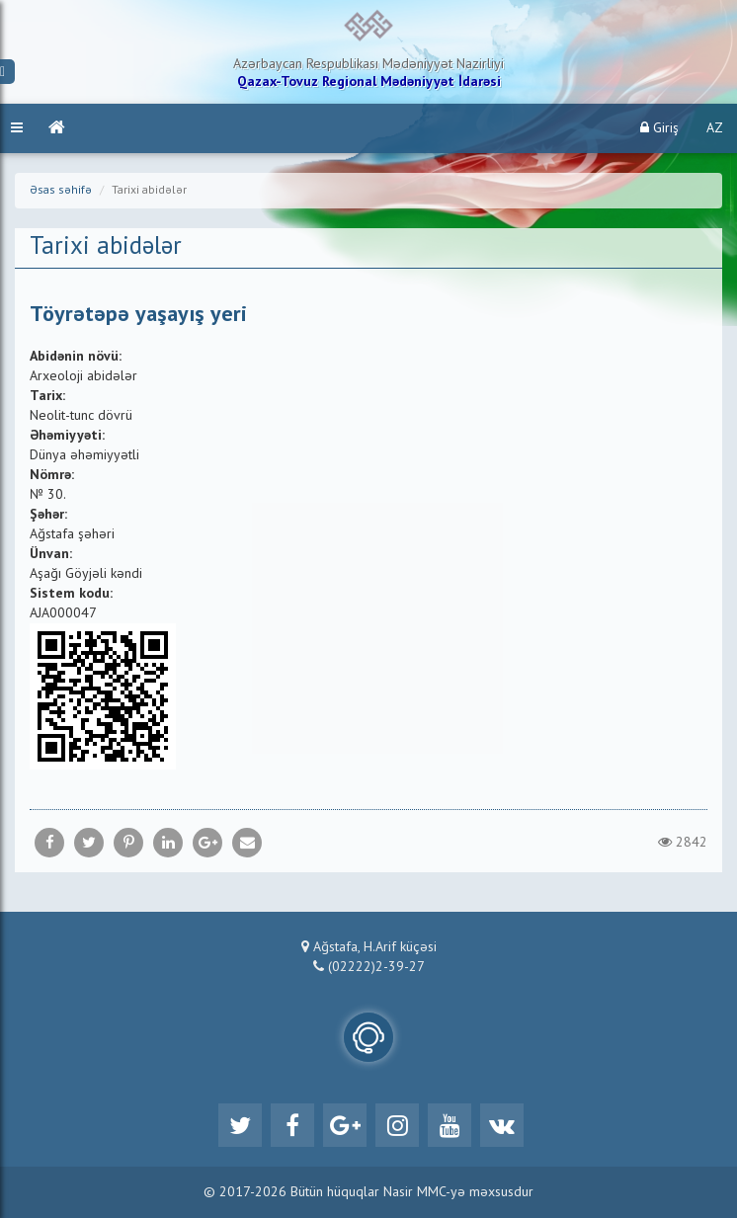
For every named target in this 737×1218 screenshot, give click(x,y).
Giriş (659, 128)
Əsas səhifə (61, 191)
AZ (714, 128)
